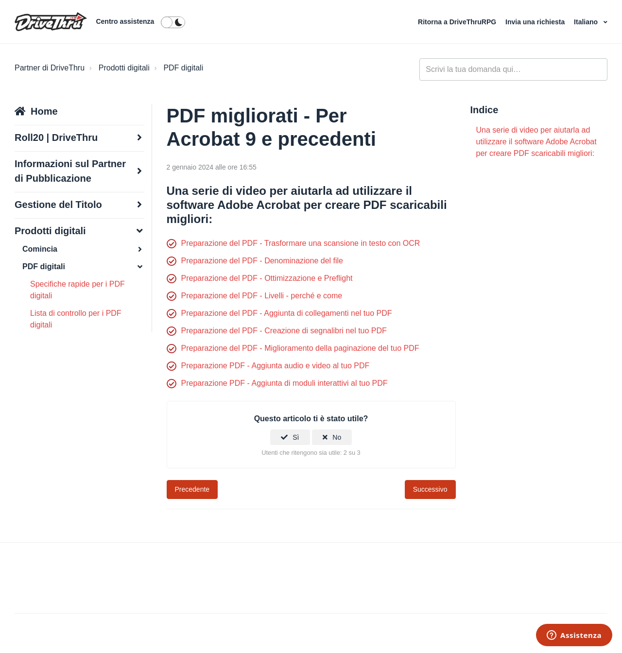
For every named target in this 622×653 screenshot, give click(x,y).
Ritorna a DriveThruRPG (458, 22)
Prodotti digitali (124, 68)
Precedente (192, 489)
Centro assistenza (125, 21)
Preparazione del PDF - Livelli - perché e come (262, 296)
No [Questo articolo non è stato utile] (336, 437)
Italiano (587, 22)
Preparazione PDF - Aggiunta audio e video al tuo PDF (275, 365)
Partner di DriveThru (50, 68)
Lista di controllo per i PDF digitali (75, 319)
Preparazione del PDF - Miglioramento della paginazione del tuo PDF (300, 348)
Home (44, 111)
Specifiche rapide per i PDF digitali (77, 290)
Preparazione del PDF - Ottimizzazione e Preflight (267, 278)
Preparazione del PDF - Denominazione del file (262, 261)
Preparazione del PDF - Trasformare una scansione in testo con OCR (300, 243)
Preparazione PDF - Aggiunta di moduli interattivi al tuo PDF (284, 383)
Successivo (430, 489)
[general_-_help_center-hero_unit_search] (513, 69)
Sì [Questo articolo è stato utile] (296, 437)
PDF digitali (183, 68)
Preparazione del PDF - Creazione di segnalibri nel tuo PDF (284, 330)
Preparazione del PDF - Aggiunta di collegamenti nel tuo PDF (286, 313)
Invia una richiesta (536, 22)
